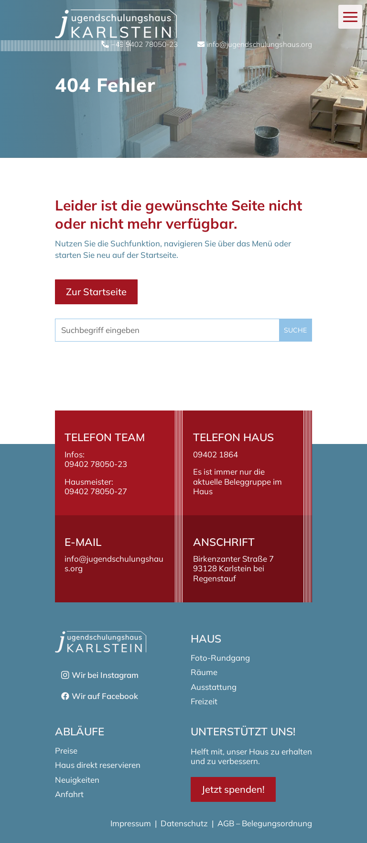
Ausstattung (214, 687)
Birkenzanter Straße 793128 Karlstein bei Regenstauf (233, 568)
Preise (66, 750)
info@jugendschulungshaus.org (114, 563)
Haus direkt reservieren (97, 765)
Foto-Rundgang (220, 658)
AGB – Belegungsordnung (264, 823)
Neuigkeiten (77, 780)
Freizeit (204, 701)
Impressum (131, 823)
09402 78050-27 (96, 491)
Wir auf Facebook (105, 696)
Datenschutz (184, 823)
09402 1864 (215, 454)
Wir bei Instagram (105, 675)
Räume (204, 672)
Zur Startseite (96, 292)
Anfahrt (69, 794)
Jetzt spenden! (233, 789)
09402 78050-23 (96, 464)
